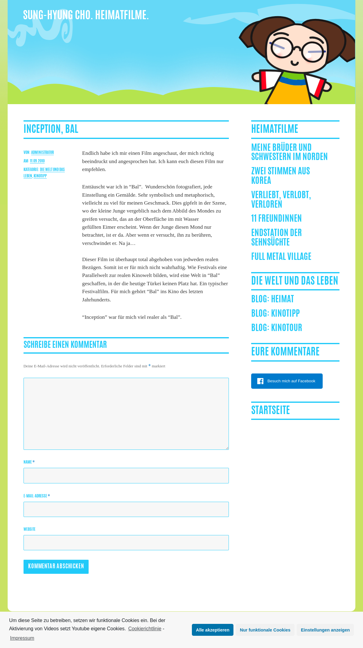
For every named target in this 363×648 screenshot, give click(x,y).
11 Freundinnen (276, 219)
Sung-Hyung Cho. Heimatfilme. (86, 16)
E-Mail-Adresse (37, 496)
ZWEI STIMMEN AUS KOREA (280, 177)
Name (29, 462)
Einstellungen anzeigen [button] (325, 630)
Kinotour (286, 328)
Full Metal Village (281, 257)
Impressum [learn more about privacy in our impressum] (22, 638)
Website (29, 530)
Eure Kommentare (285, 352)
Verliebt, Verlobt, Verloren (281, 200)
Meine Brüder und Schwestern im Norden (289, 153)
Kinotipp (40, 176)
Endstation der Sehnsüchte (276, 238)
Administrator (42, 153)
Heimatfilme (274, 130)
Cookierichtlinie (145, 628)
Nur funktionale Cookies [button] (265, 630)
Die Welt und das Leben (294, 281)
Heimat (282, 300)
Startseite (270, 411)
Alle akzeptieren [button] (212, 630)
